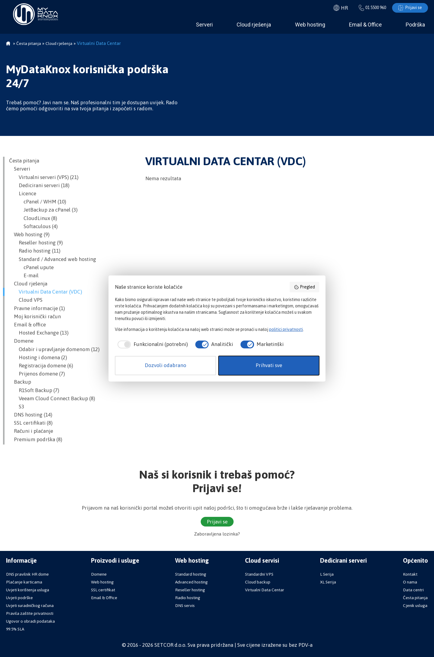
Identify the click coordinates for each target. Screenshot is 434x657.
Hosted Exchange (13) (38, 333)
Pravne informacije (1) (37, 308)
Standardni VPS (259, 574)
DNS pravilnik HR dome (27, 574)
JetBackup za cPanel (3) (43, 210)
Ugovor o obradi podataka (30, 621)
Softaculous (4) (33, 226)
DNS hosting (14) (30, 415)
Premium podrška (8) (35, 439)
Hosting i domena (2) (38, 357)
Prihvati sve (269, 365)
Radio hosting (187, 597)
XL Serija (328, 582)
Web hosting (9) (29, 234)
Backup (20, 382)
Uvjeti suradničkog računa (30, 605)
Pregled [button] (304, 287)
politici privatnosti (286, 329)
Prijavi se (410, 8)
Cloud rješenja (254, 24)
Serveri (204, 24)
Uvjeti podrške (19, 597)
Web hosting (310, 24)
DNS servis (185, 605)
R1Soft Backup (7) (34, 390)
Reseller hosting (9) (36, 243)
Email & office (27, 325)
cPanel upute (31, 267)
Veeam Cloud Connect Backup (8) (52, 398)
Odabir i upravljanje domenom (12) (54, 349)
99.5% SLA (15, 629)
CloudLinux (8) (33, 218)
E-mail (24, 275)
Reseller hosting (190, 589)
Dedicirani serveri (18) (39, 185)
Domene (21, 341)
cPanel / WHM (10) (37, 202)
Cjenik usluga (415, 605)
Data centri (413, 589)
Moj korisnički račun (35, 316)
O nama (410, 582)
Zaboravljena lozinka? (217, 533)
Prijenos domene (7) (37, 374)
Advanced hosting (191, 582)
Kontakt (410, 574)
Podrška (415, 24)
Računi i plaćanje (31, 431)
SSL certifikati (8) (30, 423)
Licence (22, 193)
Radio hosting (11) (34, 251)
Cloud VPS (25, 300)
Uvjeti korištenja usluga (27, 589)
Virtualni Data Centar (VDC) (45, 292)
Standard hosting (190, 574)
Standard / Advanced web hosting (52, 259)
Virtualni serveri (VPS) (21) (43, 177)
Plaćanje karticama (24, 582)
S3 (16, 407)
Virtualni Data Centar (264, 589)
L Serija (327, 574)
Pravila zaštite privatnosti (29, 613)
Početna (8, 44)
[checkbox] (151, 344)
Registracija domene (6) (41, 366)
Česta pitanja (24, 161)
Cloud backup (257, 582)
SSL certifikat (103, 589)
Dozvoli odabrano (165, 365)
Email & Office (365, 24)
